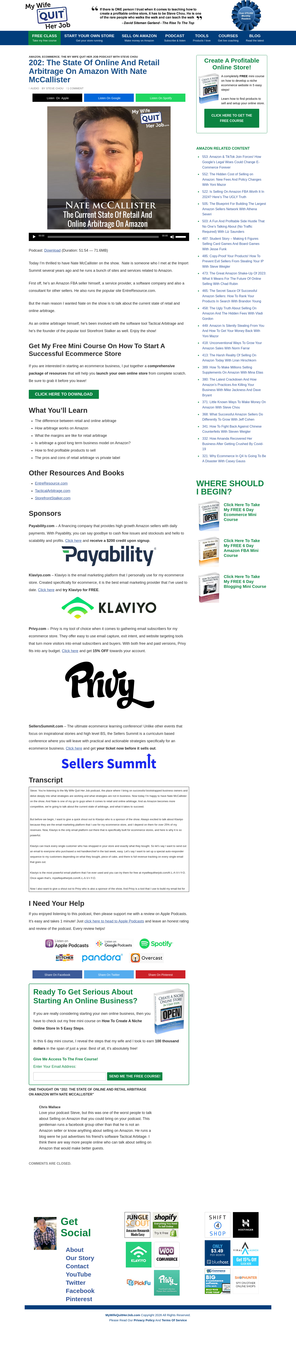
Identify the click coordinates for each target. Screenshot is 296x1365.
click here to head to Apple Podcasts (114, 921)
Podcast (174, 38)
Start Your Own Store (89, 38)
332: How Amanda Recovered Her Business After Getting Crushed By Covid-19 (232, 444)
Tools (202, 38)
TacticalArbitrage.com (52, 491)
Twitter (73, 1282)
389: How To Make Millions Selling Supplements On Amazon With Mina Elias (232, 370)
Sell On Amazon (139, 38)
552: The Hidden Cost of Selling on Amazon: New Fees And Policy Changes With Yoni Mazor (231, 179)
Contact (75, 1266)
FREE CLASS (44, 38)
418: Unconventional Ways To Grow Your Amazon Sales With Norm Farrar (232, 345)
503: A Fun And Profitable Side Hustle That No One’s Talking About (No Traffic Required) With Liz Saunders (233, 226)
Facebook (78, 1290)
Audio (34, 88)
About (72, 1249)
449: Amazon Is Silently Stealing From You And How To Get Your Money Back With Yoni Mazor (233, 331)
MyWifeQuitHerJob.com (51, 15)
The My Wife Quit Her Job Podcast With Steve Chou (99, 56)
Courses (228, 38)
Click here (73, 541)
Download (52, 250)
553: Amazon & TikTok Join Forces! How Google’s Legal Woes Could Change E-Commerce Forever (231, 162)
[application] (109, 237)
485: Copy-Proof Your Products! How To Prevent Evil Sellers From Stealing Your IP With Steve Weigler (233, 261)
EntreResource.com (51, 483)
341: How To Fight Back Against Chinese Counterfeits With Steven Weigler (232, 429)
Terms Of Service (174, 1320)
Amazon (34, 56)
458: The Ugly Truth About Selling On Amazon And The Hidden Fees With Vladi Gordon (232, 313)
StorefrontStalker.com (53, 498)
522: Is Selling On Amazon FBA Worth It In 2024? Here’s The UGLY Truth (233, 194)
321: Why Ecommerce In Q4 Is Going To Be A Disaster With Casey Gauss (234, 458)
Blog (255, 38)
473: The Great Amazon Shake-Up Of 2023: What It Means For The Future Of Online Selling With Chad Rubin (234, 279)
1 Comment (75, 88)
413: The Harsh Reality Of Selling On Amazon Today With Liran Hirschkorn (229, 357)
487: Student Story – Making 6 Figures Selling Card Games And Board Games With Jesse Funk (230, 244)
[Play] (34, 237)
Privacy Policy (144, 1320)
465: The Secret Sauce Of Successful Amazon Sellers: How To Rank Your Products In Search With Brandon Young (231, 296)
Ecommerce (51, 56)
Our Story (77, 1258)
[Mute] (172, 237)
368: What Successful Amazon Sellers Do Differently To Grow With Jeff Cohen (232, 417)
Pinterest (76, 1299)
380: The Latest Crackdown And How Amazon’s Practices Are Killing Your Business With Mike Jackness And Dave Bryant (231, 387)
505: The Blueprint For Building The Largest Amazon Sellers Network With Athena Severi (234, 209)
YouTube (76, 1274)
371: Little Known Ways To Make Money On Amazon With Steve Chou (234, 404)
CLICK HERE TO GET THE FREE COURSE (232, 118)
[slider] (103, 237)
